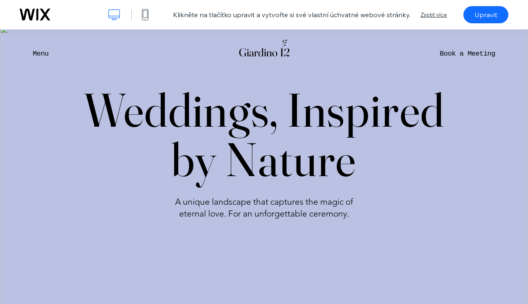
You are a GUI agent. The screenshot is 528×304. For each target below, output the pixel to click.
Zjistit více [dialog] (433, 14)
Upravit (485, 15)
